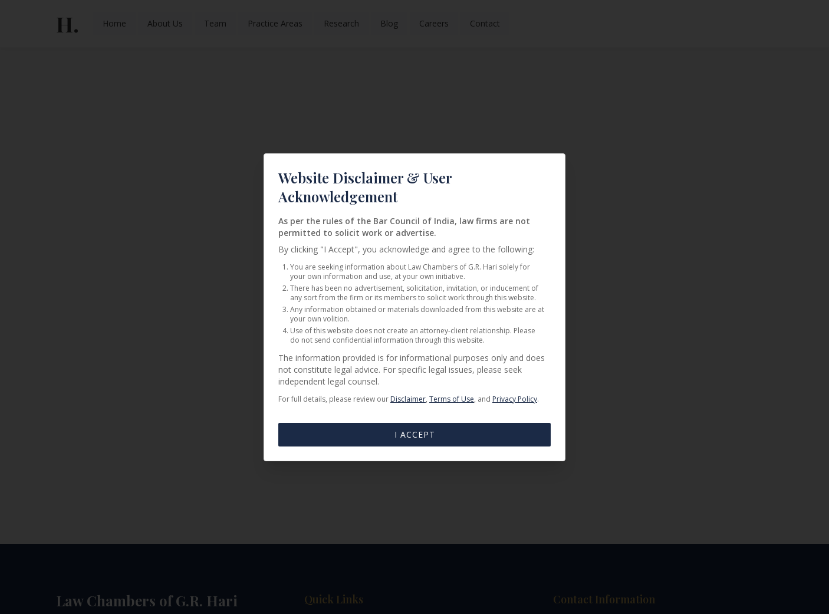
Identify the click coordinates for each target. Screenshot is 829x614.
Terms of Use (451, 399)
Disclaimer (408, 399)
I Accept (414, 434)
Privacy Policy (514, 399)
